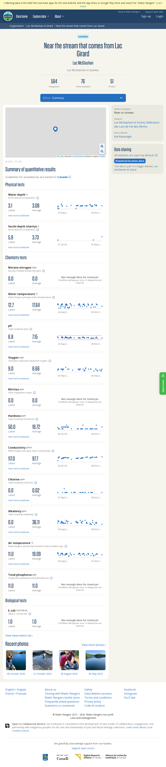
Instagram (130, 693)
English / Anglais (15, 689)
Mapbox (102, 156)
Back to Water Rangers (129, 11)
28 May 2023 (96, 673)
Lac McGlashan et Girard (39, 25)
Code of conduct (94, 705)
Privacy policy (92, 701)
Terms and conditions (98, 697)
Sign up (146, 16)
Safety (88, 689)
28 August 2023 (69, 673)
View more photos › (94, 645)
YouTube (129, 697)
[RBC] (45, 757)
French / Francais (16, 693)
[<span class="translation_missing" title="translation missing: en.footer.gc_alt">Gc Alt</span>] (63, 757)
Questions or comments (60, 705)
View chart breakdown (18, 215)
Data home (22, 16)
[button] (55, 129)
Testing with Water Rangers (62, 693)
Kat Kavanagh (123, 136)
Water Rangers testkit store (62, 697)
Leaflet (60, 156)
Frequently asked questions (62, 701)
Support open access (83, 748)
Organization (17, 25)
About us (50, 689)
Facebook (130, 689)
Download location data (130, 160)
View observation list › (19, 635)
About (59, 16)
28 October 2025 (16, 673)
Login (159, 16)
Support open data (154, 11)
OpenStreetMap (78, 156)
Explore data (41, 16)
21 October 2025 (42, 673)
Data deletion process (98, 693)
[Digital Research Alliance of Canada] (100, 757)
